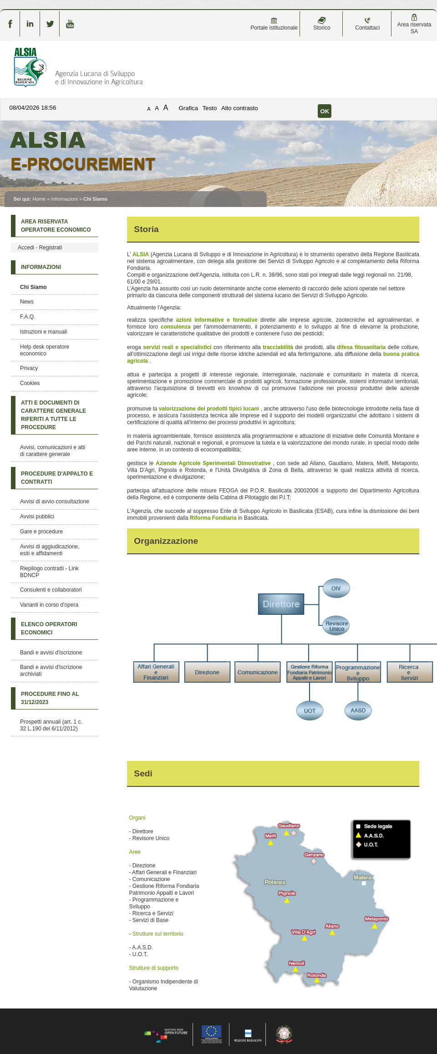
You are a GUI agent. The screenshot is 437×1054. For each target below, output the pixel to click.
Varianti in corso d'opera (49, 605)
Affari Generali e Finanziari (164, 872)
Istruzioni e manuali (43, 332)
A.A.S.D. (142, 947)
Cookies (30, 383)
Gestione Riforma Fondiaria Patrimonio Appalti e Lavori (164, 889)
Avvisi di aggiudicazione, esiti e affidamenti (50, 550)
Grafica (188, 108)
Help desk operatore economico (44, 350)
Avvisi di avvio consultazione (54, 501)
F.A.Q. (27, 317)
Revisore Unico (150, 838)
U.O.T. (140, 954)
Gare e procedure (41, 531)
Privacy (29, 368)
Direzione (144, 865)
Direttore (142, 831)
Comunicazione (151, 879)
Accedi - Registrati (40, 247)
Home (39, 199)
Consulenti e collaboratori (50, 590)
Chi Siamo (33, 287)
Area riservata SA (414, 24)
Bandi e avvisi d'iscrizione (51, 652)
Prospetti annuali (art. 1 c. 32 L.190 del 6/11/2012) (51, 725)
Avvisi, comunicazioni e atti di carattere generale (52, 450)
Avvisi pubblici (37, 516)
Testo (210, 108)
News (27, 302)
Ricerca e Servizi (152, 913)
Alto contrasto (239, 108)
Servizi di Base (150, 920)
